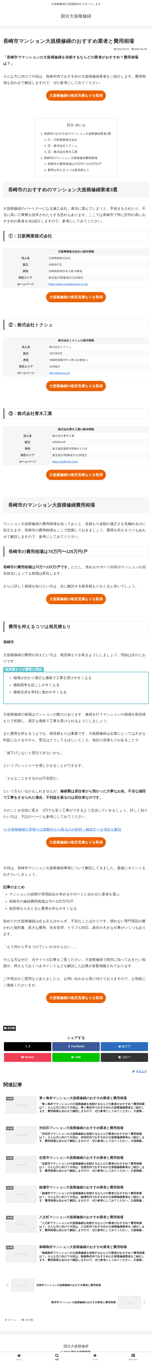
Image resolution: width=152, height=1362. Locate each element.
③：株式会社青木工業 (61, 153)
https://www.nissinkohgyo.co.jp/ (68, 286)
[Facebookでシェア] (76, 1049)
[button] (124, 1059)
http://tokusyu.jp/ (59, 375)
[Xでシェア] (27, 1049)
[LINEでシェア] (76, 1059)
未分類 (9, 1030)
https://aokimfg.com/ (65, 464)
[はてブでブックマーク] (124, 1049)
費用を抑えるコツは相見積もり (68, 172)
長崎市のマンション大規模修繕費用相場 (70, 159)
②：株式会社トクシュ (61, 146)
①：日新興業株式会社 (61, 140)
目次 (70, 125)
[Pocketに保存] (27, 1059)
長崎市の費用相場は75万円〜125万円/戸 (74, 166)
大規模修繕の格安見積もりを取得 (76, 96)
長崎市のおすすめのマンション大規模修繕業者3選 (77, 134)
